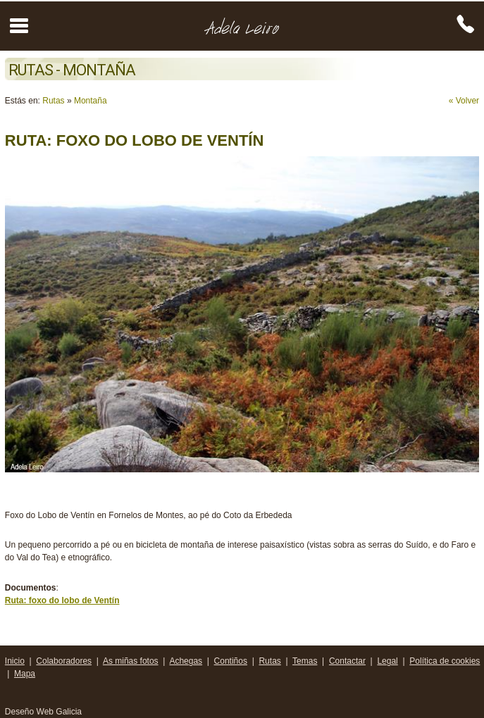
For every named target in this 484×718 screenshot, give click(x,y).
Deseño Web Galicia (45, 712)
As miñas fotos (131, 661)
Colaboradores (64, 661)
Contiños (230, 661)
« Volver (464, 101)
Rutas (53, 101)
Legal (387, 661)
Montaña (90, 101)
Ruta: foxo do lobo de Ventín (62, 600)
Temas (304, 661)
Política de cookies (444, 661)
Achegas (185, 661)
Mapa (24, 674)
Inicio (15, 661)
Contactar (347, 661)
